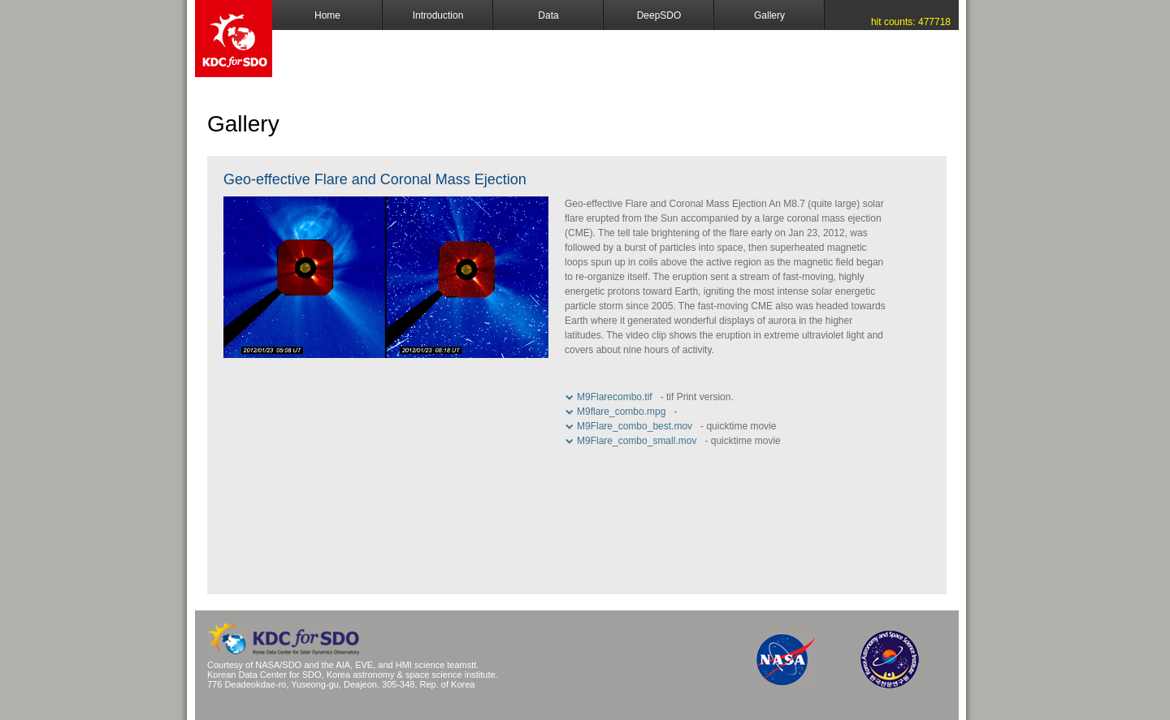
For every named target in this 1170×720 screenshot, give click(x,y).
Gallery (769, 15)
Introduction (438, 15)
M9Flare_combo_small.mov (636, 440)
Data (548, 15)
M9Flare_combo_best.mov (634, 426)
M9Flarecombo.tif (614, 397)
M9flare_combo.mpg (621, 411)
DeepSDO (659, 15)
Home (327, 15)
